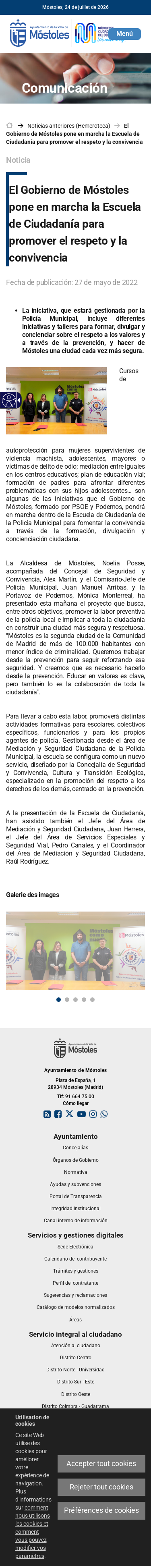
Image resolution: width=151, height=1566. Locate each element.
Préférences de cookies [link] (101, 1510)
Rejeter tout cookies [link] (101, 1487)
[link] (9, 400)
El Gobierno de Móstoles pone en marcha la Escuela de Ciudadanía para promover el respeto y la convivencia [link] (74, 134)
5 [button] (92, 999)
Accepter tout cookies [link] (101, 1464)
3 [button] (75, 999)
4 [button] (84, 999)
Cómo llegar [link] (76, 1103)
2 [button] (67, 999)
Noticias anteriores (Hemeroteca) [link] (68, 126)
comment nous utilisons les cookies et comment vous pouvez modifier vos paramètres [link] (32, 1531)
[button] (124, 34)
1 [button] (58, 999)
